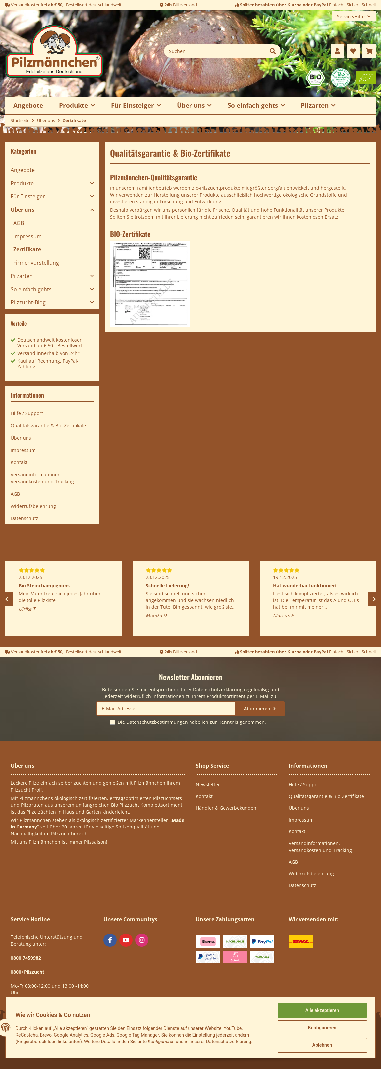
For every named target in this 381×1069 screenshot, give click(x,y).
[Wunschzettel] (353, 51)
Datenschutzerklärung (218, 689)
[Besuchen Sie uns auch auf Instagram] (141, 940)
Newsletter (208, 784)
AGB (18, 223)
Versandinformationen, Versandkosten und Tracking (42, 478)
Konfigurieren (321, 1028)
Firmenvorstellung (36, 262)
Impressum (27, 236)
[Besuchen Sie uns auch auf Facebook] (110, 940)
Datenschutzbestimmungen (157, 722)
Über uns (22, 209)
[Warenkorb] (369, 51)
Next (374, 599)
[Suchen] (214, 51)
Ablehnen (321, 1045)
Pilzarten (22, 276)
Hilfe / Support (27, 413)
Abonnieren (258, 708)
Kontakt (19, 462)
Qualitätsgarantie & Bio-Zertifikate (48, 425)
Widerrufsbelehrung (33, 506)
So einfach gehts (31, 289)
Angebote (23, 170)
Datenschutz (24, 518)
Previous (6, 599)
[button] (337, 51)
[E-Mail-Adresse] (165, 708)
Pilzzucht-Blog (28, 302)
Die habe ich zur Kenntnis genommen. (192, 722)
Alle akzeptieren (321, 1011)
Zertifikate (27, 249)
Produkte (22, 183)
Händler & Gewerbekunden (226, 808)
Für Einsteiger (28, 196)
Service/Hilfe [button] (351, 16)
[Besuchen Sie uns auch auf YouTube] (126, 940)
